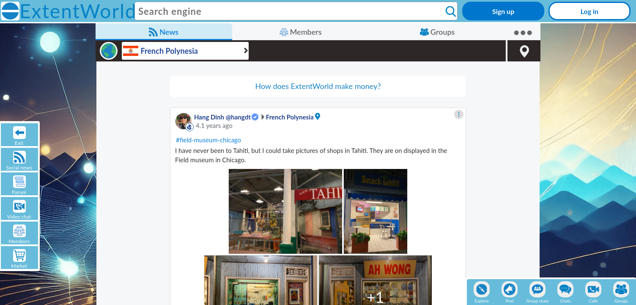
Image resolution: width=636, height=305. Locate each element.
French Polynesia (290, 117)
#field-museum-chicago (208, 140)
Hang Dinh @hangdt (222, 117)
